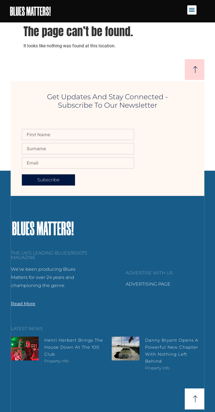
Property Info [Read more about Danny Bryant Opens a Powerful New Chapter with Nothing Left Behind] (157, 368)
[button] (192, 10)
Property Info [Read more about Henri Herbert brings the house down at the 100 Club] (56, 361)
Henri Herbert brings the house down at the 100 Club (73, 347)
